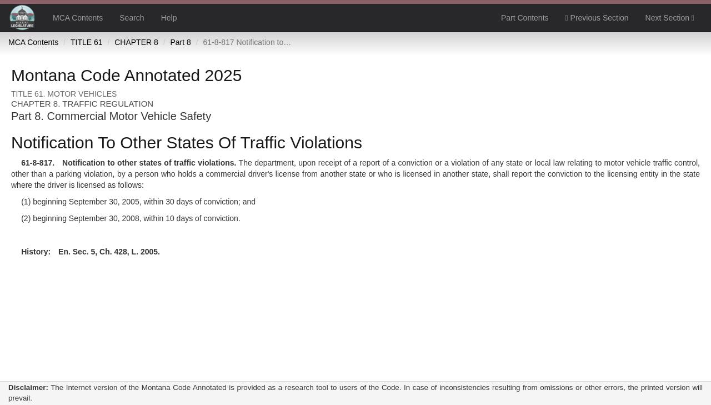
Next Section (669, 17)
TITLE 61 (87, 42)
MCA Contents (78, 17)
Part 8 (180, 42)
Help (169, 17)
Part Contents (525, 17)
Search (131, 17)
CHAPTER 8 (136, 42)
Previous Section (597, 17)
